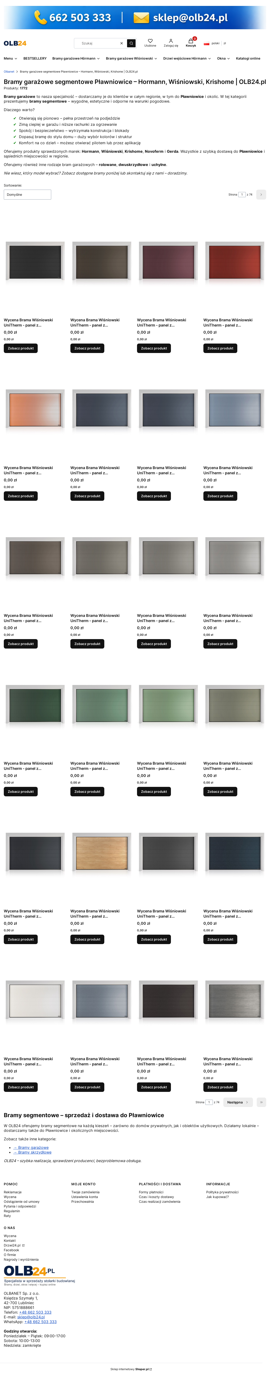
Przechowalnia (82, 1201)
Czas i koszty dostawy (156, 1197)
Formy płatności (151, 1192)
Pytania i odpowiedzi (20, 1206)
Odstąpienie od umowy (22, 1201)
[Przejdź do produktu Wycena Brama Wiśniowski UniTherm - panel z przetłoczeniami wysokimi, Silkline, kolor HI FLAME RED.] (234, 262)
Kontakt (10, 1240)
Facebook (11, 1250)
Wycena (10, 1197)
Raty (7, 1216)
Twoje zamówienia (85, 1192)
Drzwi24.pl (12, 1245)
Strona (233, 194)
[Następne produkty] (238, 1102)
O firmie (10, 1255)
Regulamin (12, 1211)
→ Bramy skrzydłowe (32, 1152)
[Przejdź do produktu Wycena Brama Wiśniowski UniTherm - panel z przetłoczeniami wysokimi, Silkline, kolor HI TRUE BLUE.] (234, 410)
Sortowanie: (13, 185)
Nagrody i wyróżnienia (21, 1259)
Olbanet (9, 71)
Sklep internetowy (129, 1369)
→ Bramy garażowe (31, 1147)
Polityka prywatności (222, 1192)
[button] (131, 43)
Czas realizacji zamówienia (159, 1201)
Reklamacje (13, 1192)
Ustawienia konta (84, 1197)
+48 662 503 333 (35, 1312)
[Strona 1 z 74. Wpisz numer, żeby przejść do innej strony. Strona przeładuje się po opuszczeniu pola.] (242, 194)
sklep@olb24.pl (31, 1317)
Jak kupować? (217, 1197)
